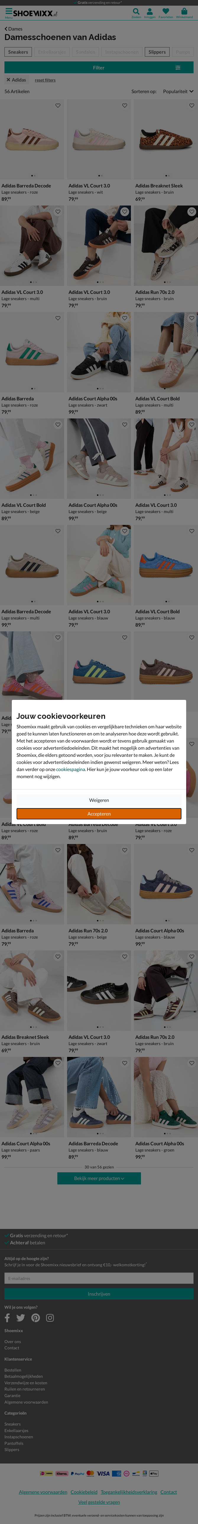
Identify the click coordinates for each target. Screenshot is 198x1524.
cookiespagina (70, 769)
